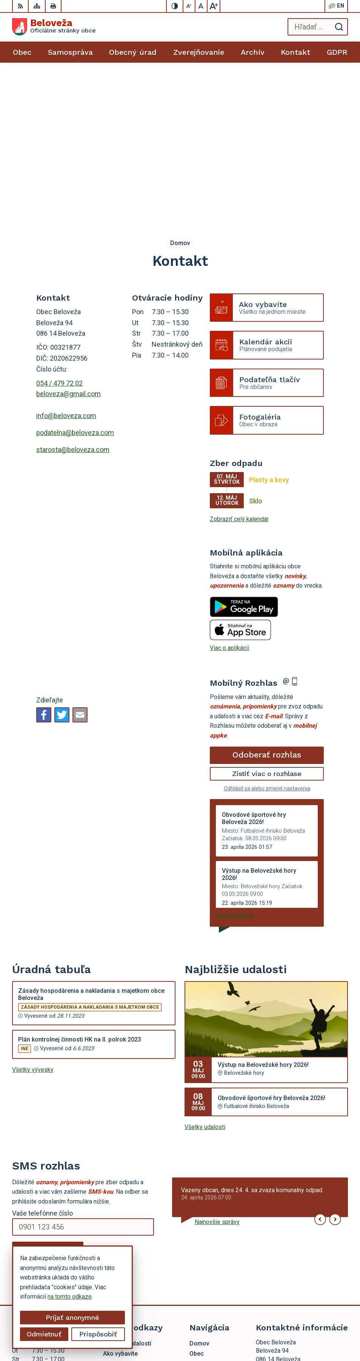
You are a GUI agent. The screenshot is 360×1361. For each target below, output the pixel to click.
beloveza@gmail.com (68, 237)
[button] (320, 1062)
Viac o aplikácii (229, 490)
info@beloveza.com (66, 258)
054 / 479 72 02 (59, 226)
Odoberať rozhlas (266, 597)
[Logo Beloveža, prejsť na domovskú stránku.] (54, 26)
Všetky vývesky (33, 912)
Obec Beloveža (263, 1331)
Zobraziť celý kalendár (239, 362)
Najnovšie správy (217, 1064)
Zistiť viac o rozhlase (267, 616)
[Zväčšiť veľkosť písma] (214, 6)
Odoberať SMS (48, 1093)
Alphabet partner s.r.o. (255, 1321)
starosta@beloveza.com (72, 292)
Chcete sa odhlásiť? (35, 1110)
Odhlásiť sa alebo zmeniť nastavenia (267, 631)
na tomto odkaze (70, 1296)
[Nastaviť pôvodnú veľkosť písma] (201, 6)
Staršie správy (235, 758)
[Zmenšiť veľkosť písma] (189, 6)
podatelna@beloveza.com (75, 275)
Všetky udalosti (205, 970)
